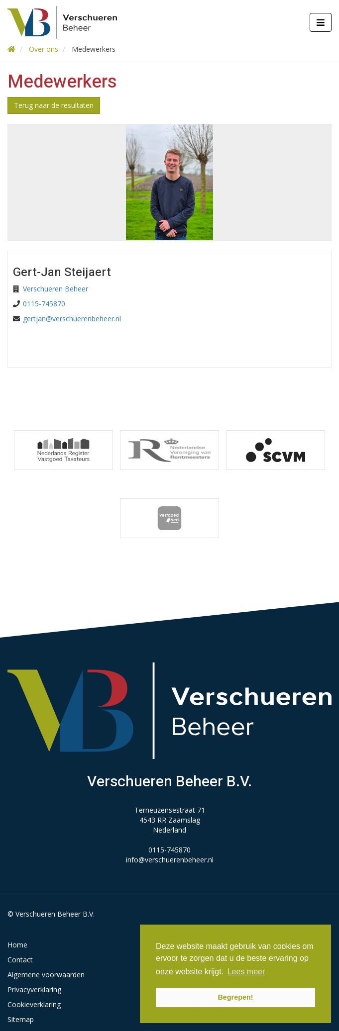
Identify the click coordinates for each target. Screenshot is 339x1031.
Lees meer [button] (246, 971)
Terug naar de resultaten (54, 105)
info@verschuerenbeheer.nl (170, 859)
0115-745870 (44, 303)
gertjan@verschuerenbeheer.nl (72, 318)
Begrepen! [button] (235, 997)
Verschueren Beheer (55, 288)
